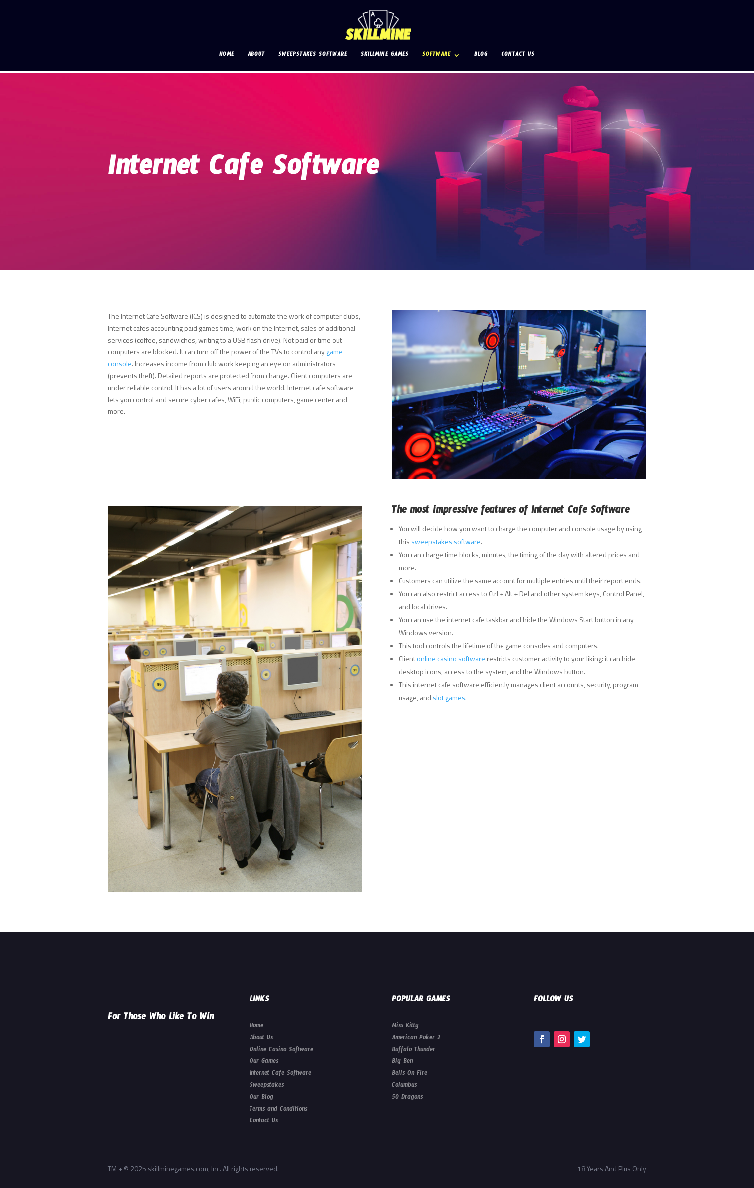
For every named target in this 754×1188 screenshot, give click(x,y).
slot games (449, 697)
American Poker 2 (416, 1038)
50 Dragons (407, 1098)
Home (226, 56)
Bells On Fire (409, 1074)
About (256, 56)
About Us (261, 1038)
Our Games (264, 1062)
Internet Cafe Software (280, 1074)
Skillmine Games (385, 56)
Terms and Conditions (278, 1110)
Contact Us (518, 56)
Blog (481, 56)
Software (436, 56)
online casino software (451, 658)
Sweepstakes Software (312, 56)
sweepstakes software (446, 541)
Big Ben (402, 1062)
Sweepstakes (267, 1086)
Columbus (404, 1086)
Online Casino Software (281, 1050)
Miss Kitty (405, 1026)
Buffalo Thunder (413, 1050)
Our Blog (261, 1098)
